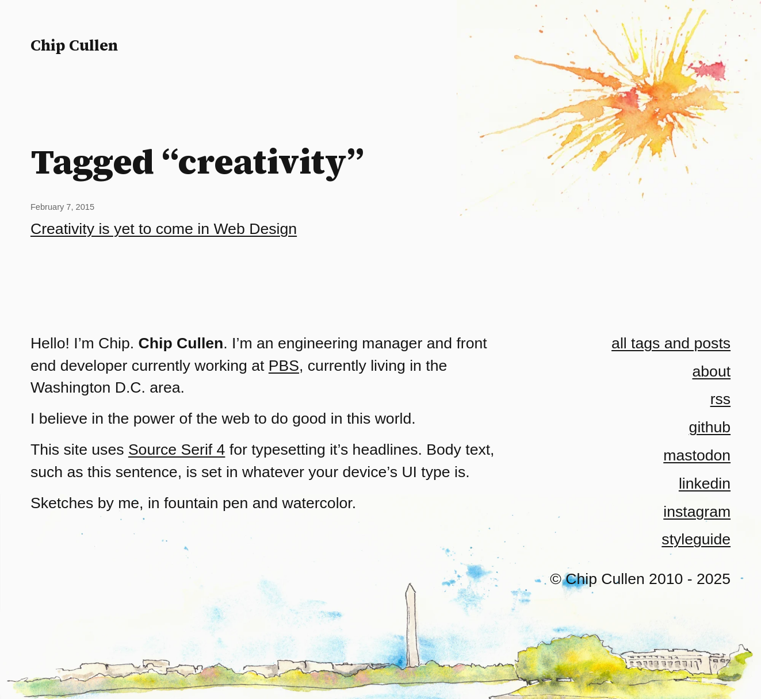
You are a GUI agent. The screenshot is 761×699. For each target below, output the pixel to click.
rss (720, 399)
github (710, 427)
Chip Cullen (74, 45)
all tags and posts (671, 343)
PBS (284, 365)
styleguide (696, 539)
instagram (697, 511)
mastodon (697, 455)
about (712, 371)
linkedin (705, 483)
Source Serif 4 (176, 449)
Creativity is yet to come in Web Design (163, 228)
